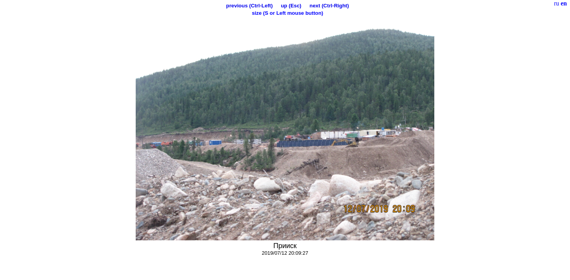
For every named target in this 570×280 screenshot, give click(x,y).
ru (556, 3)
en (564, 3)
